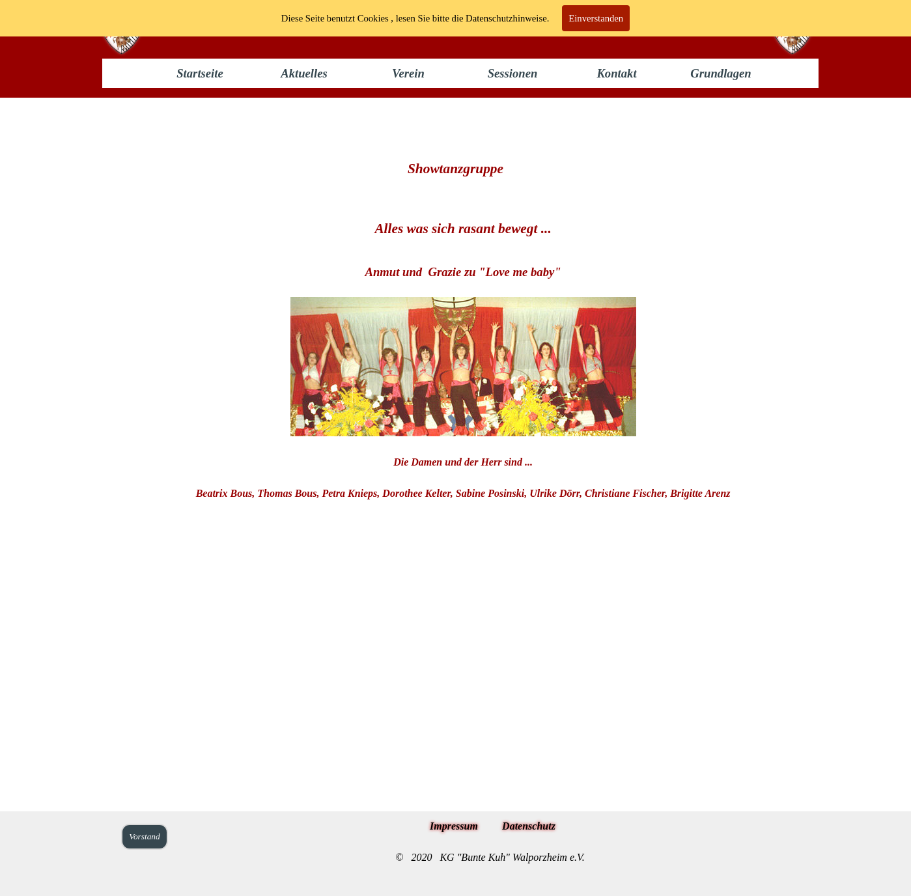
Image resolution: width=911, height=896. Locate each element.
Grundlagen (720, 73)
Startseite (199, 73)
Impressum (454, 826)
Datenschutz (528, 826)
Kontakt (616, 73)
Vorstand (144, 836)
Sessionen (513, 73)
